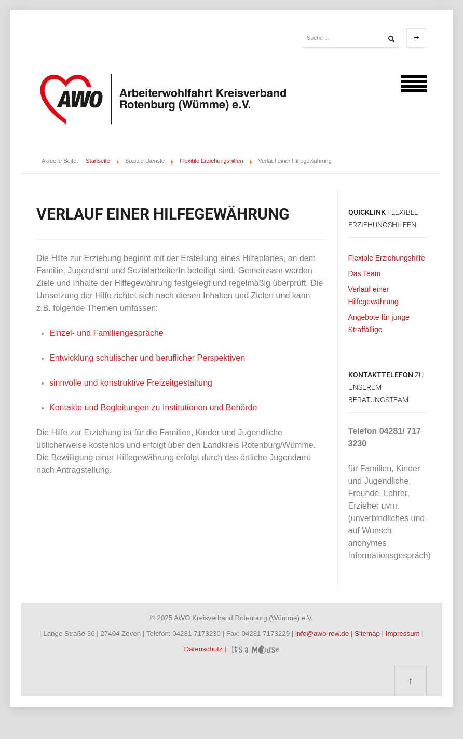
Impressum (404, 633)
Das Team (364, 273)
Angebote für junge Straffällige (379, 323)
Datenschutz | (206, 649)
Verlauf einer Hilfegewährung (373, 295)
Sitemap (368, 633)
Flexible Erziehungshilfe (386, 258)
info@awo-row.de (322, 633)
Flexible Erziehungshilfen (211, 161)
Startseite (98, 161)
